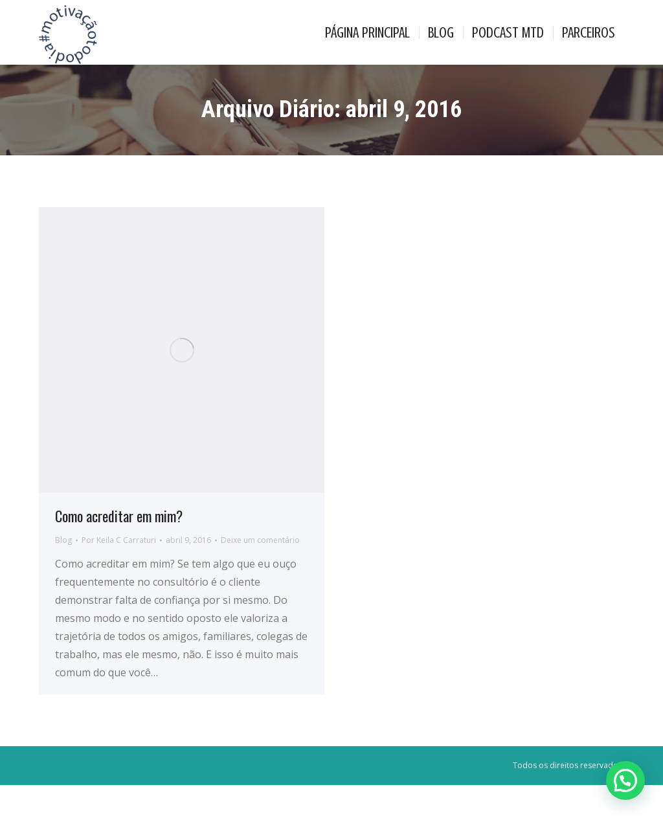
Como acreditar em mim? (119, 548)
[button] (625, 780)
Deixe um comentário (260, 573)
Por (119, 573)
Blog (63, 573)
